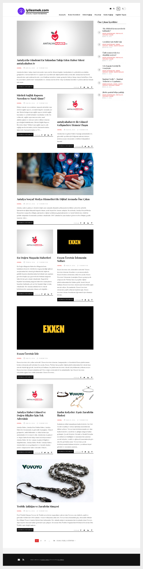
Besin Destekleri (74, 15)
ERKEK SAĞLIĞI (107, 84)
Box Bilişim (61, 560)
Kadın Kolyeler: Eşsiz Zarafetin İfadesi (75, 396)
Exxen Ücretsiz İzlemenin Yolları (75, 242)
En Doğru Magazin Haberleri (35, 242)
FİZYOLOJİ (119, 33)
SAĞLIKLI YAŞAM (108, 35)
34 (54, 541)
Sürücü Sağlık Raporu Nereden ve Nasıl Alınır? (31, 97)
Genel (19, 68)
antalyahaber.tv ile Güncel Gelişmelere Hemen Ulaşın (75, 106)
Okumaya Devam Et (25, 87)
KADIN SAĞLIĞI (119, 45)
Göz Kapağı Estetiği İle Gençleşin (112, 67)
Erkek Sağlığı (87, 15)
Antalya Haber (45, 560)
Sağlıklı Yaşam (121, 15)
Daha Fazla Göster (66, 541)
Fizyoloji (98, 15)
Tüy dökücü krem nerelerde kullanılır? (114, 30)
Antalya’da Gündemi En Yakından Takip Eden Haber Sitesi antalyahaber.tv (55, 38)
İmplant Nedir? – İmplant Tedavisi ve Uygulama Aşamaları (113, 80)
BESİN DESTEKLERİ (109, 33)
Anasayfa (62, 15)
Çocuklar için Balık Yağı (112, 42)
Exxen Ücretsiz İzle (55, 328)
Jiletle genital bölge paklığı (113, 92)
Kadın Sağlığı (108, 15)
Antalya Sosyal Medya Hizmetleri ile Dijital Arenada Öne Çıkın (55, 174)
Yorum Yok (43, 68)
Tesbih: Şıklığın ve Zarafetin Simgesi (55, 480)
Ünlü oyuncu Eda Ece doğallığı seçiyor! (111, 54)
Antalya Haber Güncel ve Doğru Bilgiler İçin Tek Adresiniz (35, 396)
